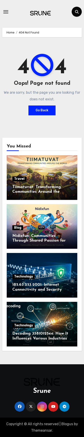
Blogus (67, 424)
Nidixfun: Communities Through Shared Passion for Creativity (39, 241)
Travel (19, 179)
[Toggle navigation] (5, 11)
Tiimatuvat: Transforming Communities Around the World (36, 192)
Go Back (42, 110)
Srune (42, 391)
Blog (17, 228)
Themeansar (41, 430)
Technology (23, 276)
